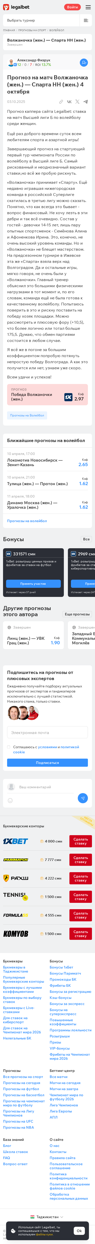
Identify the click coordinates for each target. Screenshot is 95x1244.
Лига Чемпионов (64, 1105)
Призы (55, 1042)
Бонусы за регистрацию (70, 991)
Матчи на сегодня (65, 1083)
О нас (55, 1145)
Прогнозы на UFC (18, 1121)
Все (86, 539)
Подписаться (47, 763)
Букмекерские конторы (23, 826)
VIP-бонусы (60, 1048)
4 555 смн (52, 915)
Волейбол (56, 30)
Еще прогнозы (77, 614)
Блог (7, 1145)
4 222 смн (52, 878)
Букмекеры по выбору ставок (22, 999)
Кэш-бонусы (60, 997)
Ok (79, 1231)
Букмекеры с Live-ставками (18, 1009)
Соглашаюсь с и (46, 749)
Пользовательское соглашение (66, 1166)
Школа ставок (15, 1151)
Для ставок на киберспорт (15, 1020)
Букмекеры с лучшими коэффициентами (22, 989)
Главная (9, 30)
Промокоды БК (63, 979)
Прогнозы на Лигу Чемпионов (18, 1113)
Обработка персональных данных (69, 1196)
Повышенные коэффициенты (63, 1022)
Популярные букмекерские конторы (23, 979)
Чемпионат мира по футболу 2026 (66, 1097)
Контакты (58, 1151)
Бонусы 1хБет (61, 967)
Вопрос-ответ (15, 1164)
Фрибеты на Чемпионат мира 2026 (70, 1056)
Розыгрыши (60, 1036)
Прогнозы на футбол (21, 1089)
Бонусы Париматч (65, 973)
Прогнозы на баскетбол (23, 1095)
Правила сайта (62, 1158)
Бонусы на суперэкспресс (63, 1012)
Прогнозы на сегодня (21, 1083)
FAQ (6, 1158)
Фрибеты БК (60, 985)
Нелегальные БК (17, 1038)
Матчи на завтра (64, 1089)
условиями (47, 747)
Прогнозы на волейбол (27, 521)
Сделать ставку (80, 878)
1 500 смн (52, 897)
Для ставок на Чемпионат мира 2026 (22, 1030)
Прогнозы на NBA (18, 1127)
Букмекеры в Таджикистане (15, 969)
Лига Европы (61, 1111)
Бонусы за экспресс (67, 1003)
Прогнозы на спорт (32, 30)
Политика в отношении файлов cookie (70, 1186)
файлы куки (44, 1234)
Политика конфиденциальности (68, 1176)
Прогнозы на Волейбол (27, 415)
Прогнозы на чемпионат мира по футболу (24, 1103)
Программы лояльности (70, 1030)
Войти (72, 7)
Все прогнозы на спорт (23, 1076)
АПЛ (54, 1117)
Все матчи (58, 1076)
